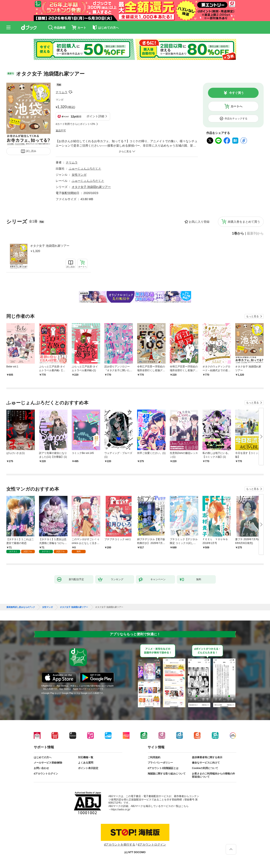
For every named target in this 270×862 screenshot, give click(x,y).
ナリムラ (62, 92)
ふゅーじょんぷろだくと (85, 168)
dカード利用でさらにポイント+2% (75, 124)
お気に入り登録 (199, 221)
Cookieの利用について (205, 768)
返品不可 (61, 130)
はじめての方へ (42, 757)
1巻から (238, 233)
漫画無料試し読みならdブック (20, 607)
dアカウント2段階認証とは (163, 768)
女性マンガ (79, 174)
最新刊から (255, 233)
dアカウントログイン (46, 773)
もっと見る (252, 316)
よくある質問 (85, 762)
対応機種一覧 (85, 757)
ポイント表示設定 (88, 768)
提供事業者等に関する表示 (207, 757)
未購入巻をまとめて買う (244, 221)
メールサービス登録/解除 (48, 762)
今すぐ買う (236, 92)
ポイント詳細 (95, 116)
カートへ (236, 106)
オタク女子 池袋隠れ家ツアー (49, 245)
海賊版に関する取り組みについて (167, 773)
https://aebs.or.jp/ (120, 809)
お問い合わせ (41, 768)
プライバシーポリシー (160, 762)
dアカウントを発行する (119, 844)
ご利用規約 (154, 757)
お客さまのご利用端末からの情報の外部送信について (213, 775)
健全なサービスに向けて (206, 762)
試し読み (31, 151)
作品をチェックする (236, 118)
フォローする (70, 92)
